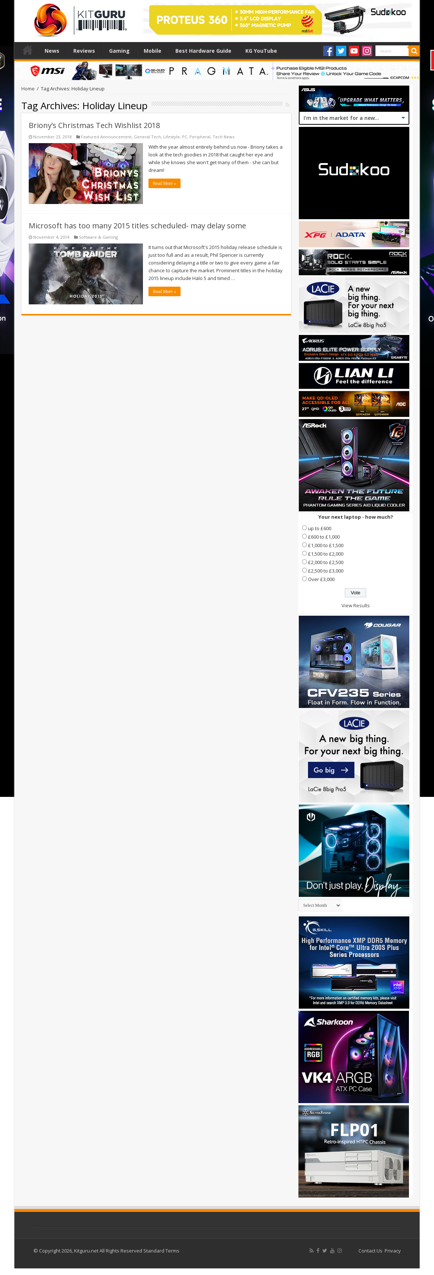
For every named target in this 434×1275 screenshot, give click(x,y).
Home (27, 50)
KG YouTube (261, 50)
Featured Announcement (106, 136)
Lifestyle (171, 136)
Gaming (119, 50)
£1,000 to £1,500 (325, 545)
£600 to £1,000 (324, 536)
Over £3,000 (321, 579)
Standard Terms (161, 1250)
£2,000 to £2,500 (325, 562)
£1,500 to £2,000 (325, 553)
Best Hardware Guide (203, 50)
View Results (356, 605)
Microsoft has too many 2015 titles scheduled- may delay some (137, 226)
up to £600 (319, 528)
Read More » (164, 183)
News (52, 50)
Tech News (223, 136)
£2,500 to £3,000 (325, 570)
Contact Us (370, 1250)
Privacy (393, 1250)
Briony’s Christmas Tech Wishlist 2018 (94, 125)
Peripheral (199, 136)
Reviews (84, 50)
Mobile (152, 50)
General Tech (147, 136)
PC (184, 136)
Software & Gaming (98, 237)
